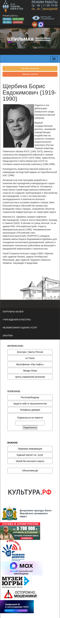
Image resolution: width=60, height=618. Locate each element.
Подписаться (30, 427)
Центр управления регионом (30, 377)
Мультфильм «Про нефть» (30, 364)
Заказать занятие (30, 74)
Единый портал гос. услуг (30, 455)
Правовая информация (30, 448)
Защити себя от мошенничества (30, 403)
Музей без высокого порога (30, 461)
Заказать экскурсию (30, 68)
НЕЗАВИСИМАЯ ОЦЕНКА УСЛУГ (20, 327)
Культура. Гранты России (30, 352)
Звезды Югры (30, 370)
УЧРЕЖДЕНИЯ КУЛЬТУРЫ (17, 319)
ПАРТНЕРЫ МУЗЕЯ (13, 311)
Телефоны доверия (30, 410)
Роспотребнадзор (30, 397)
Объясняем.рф (30, 470)
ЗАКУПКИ (8, 335)
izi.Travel (30, 358)
